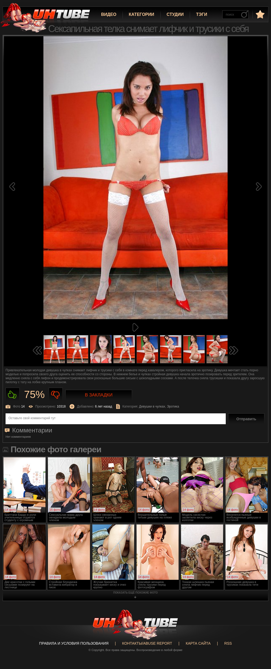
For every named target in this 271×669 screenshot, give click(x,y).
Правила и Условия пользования (74, 643)
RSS (228, 643)
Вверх (259, 627)
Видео (108, 14)
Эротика (173, 406)
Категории (141, 14)
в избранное (259, 14)
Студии (175, 14)
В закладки (98, 394)
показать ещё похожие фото (135, 592)
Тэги (201, 14)
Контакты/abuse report (147, 643)
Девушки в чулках (152, 406)
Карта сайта (198, 643)
